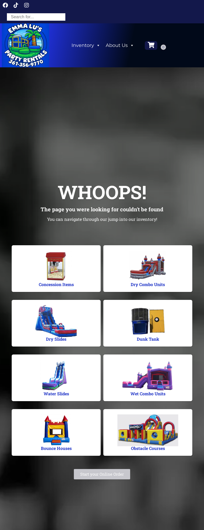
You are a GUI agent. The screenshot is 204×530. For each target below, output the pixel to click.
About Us (120, 45)
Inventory (85, 45)
